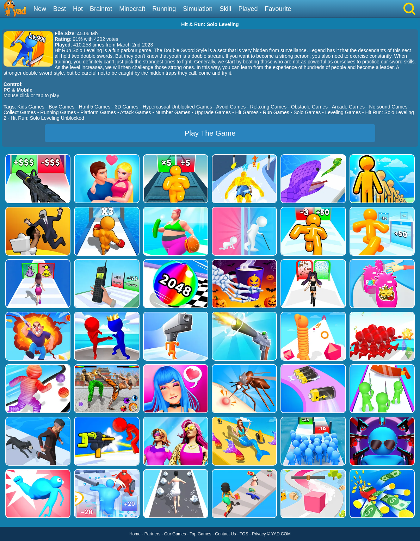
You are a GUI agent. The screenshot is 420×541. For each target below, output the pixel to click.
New (39, 8)
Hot (78, 8)
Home (135, 533)
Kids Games (30, 107)
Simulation (197, 8)
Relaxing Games (268, 107)
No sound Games (388, 107)
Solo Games (307, 112)
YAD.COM (281, 533)
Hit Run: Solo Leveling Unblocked (47, 118)
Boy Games (61, 107)
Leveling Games (343, 112)
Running (164, 8)
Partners (152, 533)
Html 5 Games (94, 107)
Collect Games (20, 112)
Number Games (172, 112)
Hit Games (247, 112)
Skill (225, 8)
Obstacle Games (309, 107)
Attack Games (135, 112)
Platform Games (98, 112)
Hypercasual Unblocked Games (177, 107)
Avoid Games (231, 107)
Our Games (175, 533)
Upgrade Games (212, 112)
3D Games (126, 107)
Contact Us (225, 533)
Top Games (200, 533)
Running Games (58, 112)
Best (59, 8)
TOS (244, 533)
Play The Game (210, 133)
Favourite (278, 8)
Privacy (259, 533)
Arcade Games (348, 107)
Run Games (276, 112)
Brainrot (101, 8)
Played (248, 8)
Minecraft (132, 8)
